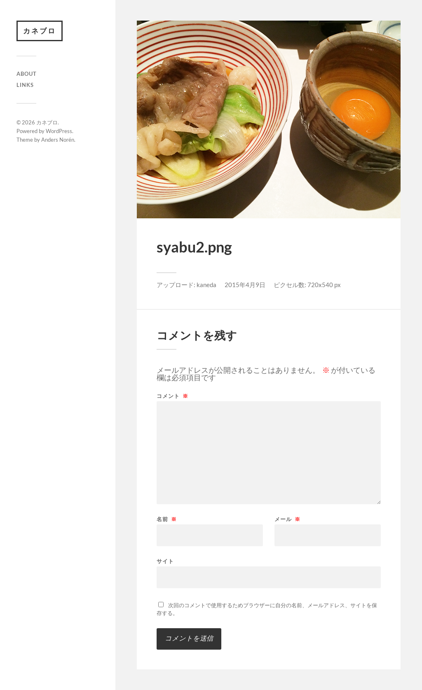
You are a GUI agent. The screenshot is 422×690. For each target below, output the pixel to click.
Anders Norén (57, 139)
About (26, 73)
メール (287, 519)
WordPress (59, 131)
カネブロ (39, 30)
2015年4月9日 (245, 284)
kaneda (206, 284)
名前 (167, 519)
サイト (165, 561)
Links (25, 85)
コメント (172, 396)
